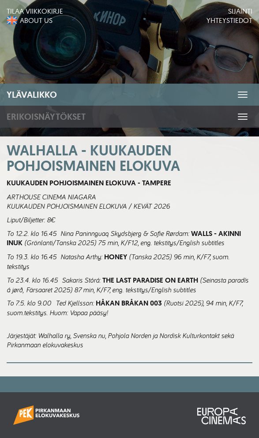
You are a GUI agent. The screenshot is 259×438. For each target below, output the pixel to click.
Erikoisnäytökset (46, 116)
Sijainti (240, 11)
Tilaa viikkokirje (35, 11)
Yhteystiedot (229, 20)
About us (36, 20)
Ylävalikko (32, 94)
